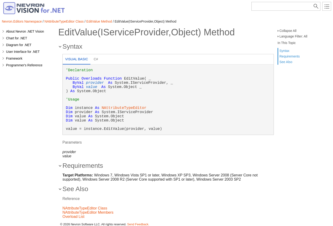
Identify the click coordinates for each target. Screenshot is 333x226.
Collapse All (287, 31)
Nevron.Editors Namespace (22, 21)
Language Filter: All (293, 36)
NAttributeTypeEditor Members (87, 212)
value (91, 87)
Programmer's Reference (24, 65)
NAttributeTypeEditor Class (64, 21)
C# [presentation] (96, 59)
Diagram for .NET (18, 45)
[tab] (76, 59)
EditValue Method (99, 21)
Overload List (73, 217)
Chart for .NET (16, 38)
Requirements (289, 56)
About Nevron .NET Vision (25, 31)
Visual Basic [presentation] (76, 59)
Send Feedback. (138, 224)
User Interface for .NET (23, 52)
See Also (285, 62)
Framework (14, 58)
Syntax (284, 51)
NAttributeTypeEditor (124, 108)
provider (95, 83)
